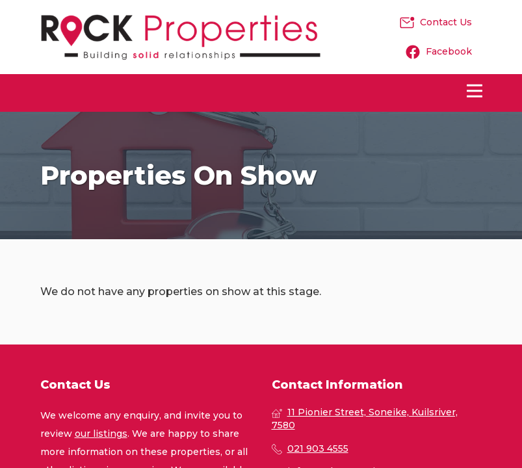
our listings (101, 433)
